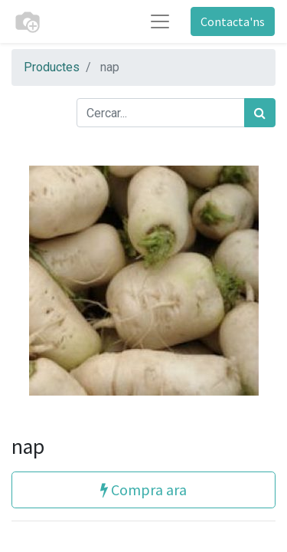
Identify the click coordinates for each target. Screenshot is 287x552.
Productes (52, 67)
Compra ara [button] (143, 489)
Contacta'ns (233, 21)
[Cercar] (260, 112)
